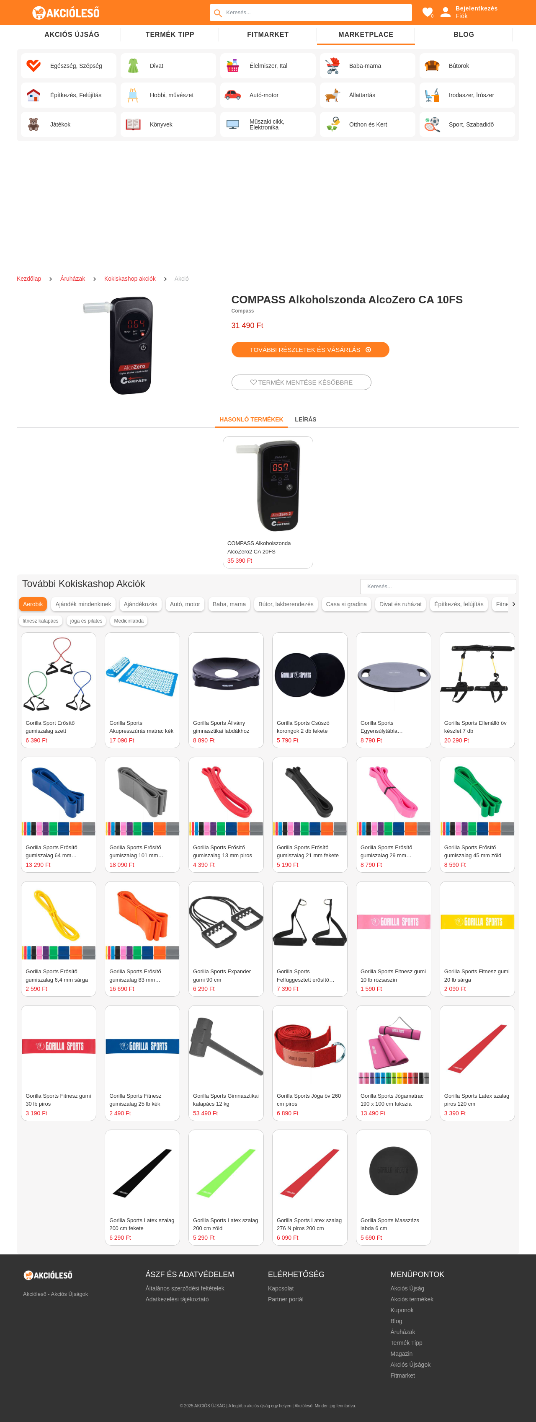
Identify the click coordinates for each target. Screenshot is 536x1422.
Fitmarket (268, 34)
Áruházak (73, 278)
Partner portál (286, 1299)
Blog (464, 34)
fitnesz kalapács (40, 621)
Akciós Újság (407, 1288)
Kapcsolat (281, 1288)
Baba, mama (229, 604)
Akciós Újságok (410, 1364)
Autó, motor (185, 604)
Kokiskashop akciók (130, 278)
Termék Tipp (406, 1342)
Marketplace (365, 34)
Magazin (401, 1353)
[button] (513, 604)
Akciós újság (71, 34)
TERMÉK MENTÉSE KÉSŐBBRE (301, 382)
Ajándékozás (140, 604)
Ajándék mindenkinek (83, 604)
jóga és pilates (86, 621)
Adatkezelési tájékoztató (177, 1299)
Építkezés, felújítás (459, 604)
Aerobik (33, 604)
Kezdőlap (30, 278)
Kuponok (401, 1310)
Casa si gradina (346, 604)
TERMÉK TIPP (170, 34)
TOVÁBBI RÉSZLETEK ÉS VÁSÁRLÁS (310, 349)
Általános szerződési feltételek (185, 1288)
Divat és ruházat (400, 604)
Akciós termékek (411, 1299)
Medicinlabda (129, 621)
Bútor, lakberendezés (286, 604)
